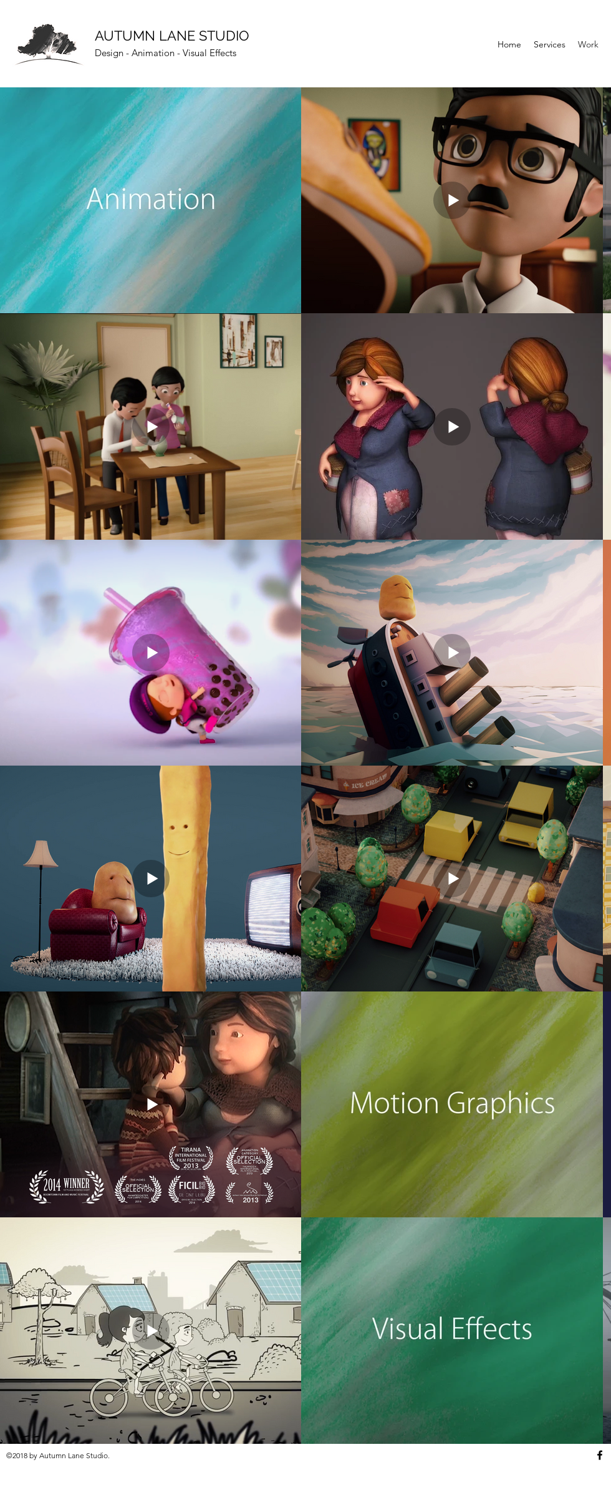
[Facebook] (600, 1455)
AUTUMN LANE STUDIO (172, 35)
